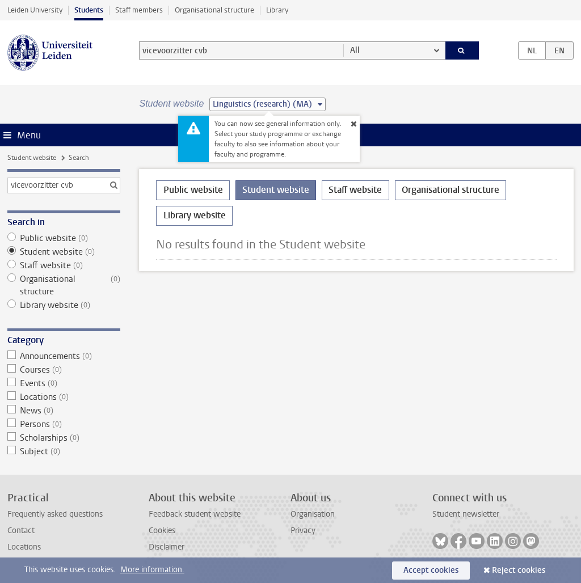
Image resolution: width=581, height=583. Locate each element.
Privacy (302, 530)
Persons (63, 424)
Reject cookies (518, 570)
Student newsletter (465, 514)
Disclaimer (166, 547)
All (355, 50)
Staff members (139, 10)
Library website (63, 305)
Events (63, 383)
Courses (63, 370)
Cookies (162, 530)
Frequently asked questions (55, 514)
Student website (31, 157)
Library (277, 10)
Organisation (312, 514)
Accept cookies (430, 570)
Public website (63, 238)
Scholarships (63, 438)
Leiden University (34, 10)
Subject (63, 451)
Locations (63, 397)
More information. (152, 569)
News (63, 410)
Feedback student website (195, 514)
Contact (21, 530)
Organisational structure (214, 10)
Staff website (63, 265)
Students (88, 10)
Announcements (63, 356)
